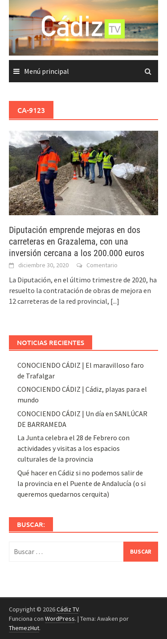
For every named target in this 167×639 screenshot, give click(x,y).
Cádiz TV (67, 609)
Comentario (102, 265)
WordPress (60, 619)
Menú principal (46, 71)
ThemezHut (24, 628)
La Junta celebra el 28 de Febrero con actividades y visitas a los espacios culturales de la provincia (73, 448)
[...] (114, 301)
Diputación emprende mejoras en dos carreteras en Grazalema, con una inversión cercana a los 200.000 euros (76, 241)
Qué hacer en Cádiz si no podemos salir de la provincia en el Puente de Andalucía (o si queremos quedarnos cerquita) (81, 483)
